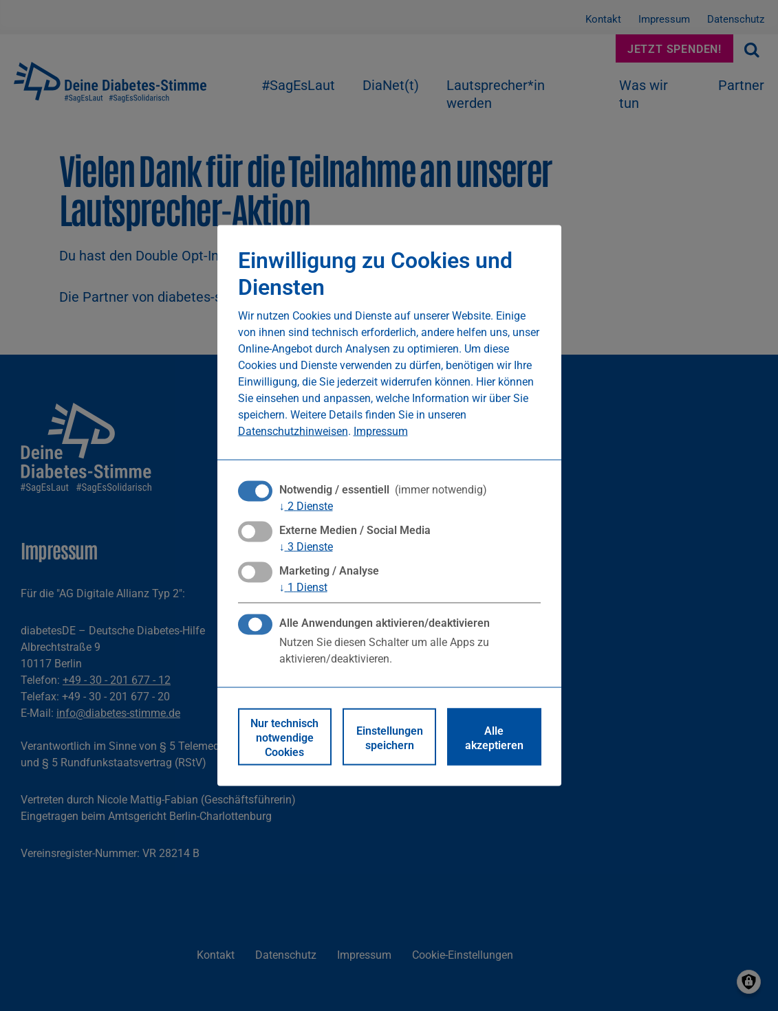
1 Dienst (303, 587)
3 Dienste (306, 546)
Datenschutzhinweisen (293, 430)
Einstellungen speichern (389, 736)
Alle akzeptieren (494, 736)
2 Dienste (306, 505)
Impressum (381, 430)
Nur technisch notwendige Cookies (284, 737)
